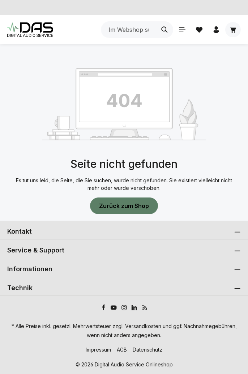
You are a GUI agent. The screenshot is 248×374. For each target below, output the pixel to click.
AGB (122, 350)
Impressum (98, 350)
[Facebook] (104, 309)
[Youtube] (114, 309)
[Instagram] (125, 309)
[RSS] (145, 309)
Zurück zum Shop (124, 205)
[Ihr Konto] (216, 30)
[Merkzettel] (199, 30)
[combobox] (128, 29)
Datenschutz (147, 350)
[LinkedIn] (135, 309)
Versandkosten (143, 326)
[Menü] (182, 30)
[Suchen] (164, 29)
